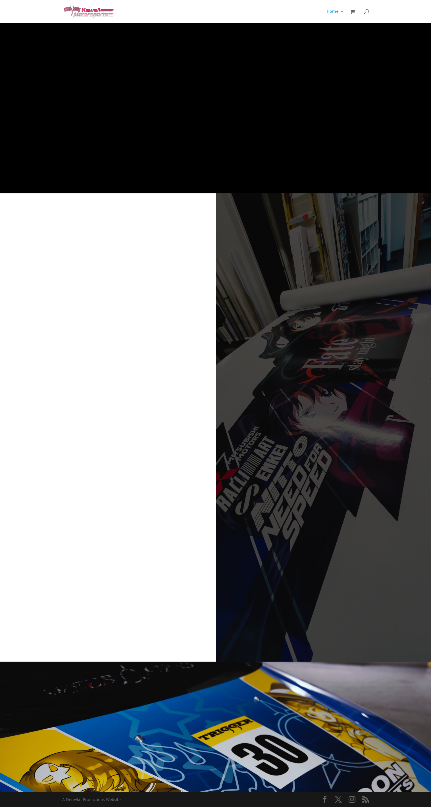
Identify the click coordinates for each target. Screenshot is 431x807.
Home (332, 11)
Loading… (108, 426)
